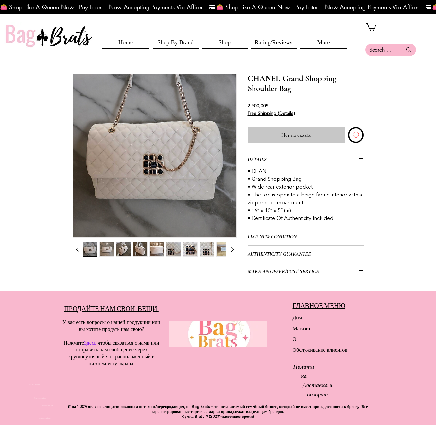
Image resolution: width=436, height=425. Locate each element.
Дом (297, 317)
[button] (224, 43)
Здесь (90, 342)
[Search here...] (381, 50)
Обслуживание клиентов (316, 350)
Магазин (302, 328)
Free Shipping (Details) (271, 113)
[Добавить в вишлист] (356, 135)
